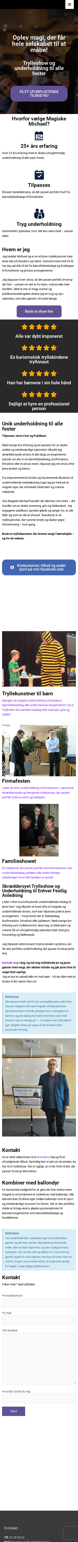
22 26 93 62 (17, 1537)
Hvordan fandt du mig (39, 1396)
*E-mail (39, 1318)
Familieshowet (19, 861)
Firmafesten (16, 781)
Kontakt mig (10, 962)
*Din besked (39, 1357)
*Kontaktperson (39, 1300)
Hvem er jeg (16, 249)
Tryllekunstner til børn (27, 694)
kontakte (43, 1157)
